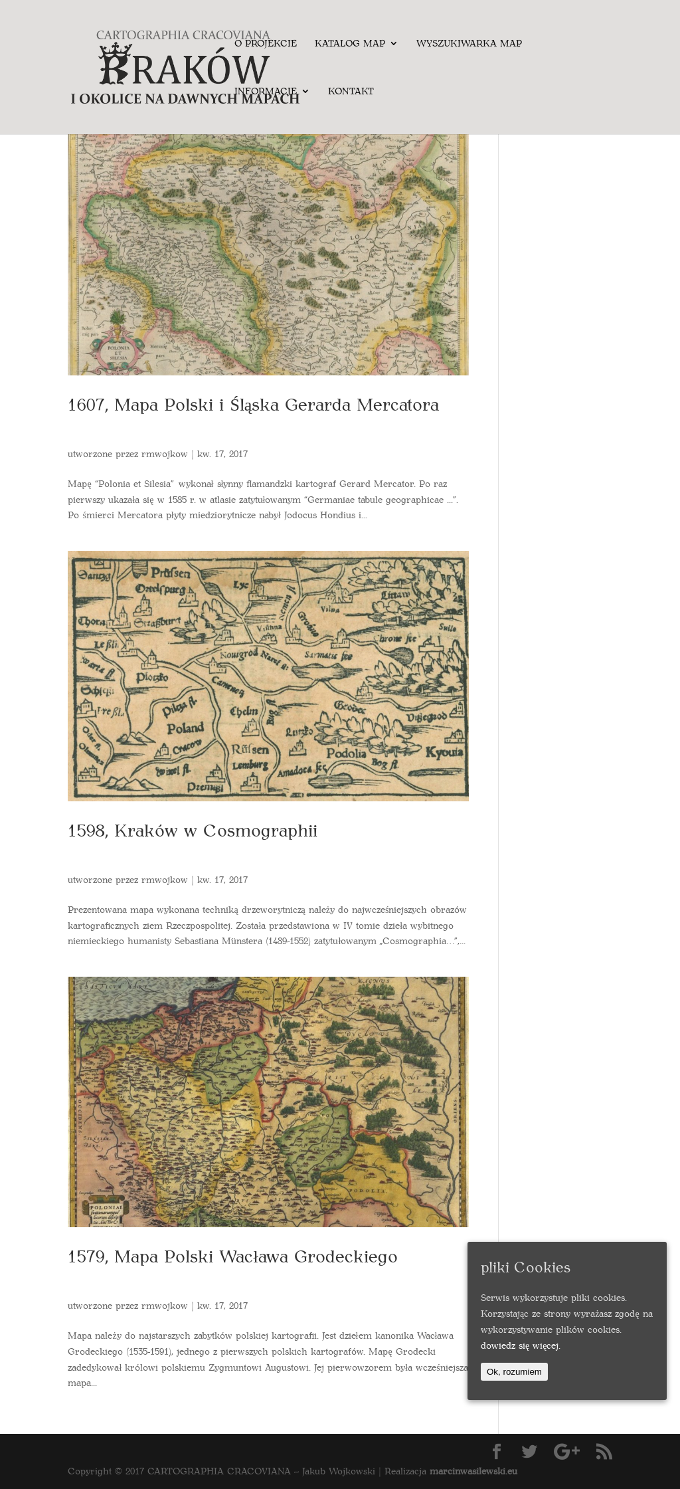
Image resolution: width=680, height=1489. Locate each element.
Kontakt (351, 91)
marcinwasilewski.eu (473, 1470)
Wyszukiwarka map (469, 44)
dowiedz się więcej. (520, 1345)
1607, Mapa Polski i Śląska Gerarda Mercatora (253, 403)
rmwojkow (164, 453)
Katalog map (350, 44)
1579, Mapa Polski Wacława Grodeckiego (232, 1255)
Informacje (265, 91)
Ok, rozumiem (514, 1372)
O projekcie (265, 44)
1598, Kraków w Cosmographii (192, 829)
